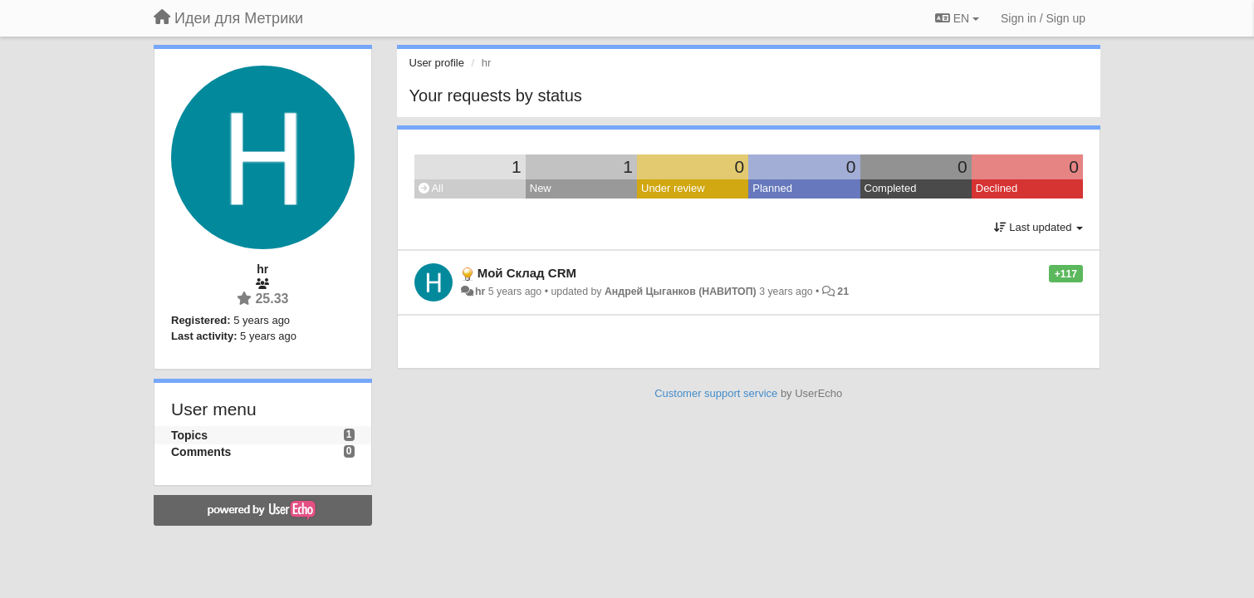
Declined (997, 188)
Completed (891, 188)
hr (480, 291)
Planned (772, 188)
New (540, 188)
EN (957, 18)
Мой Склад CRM (527, 273)
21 (843, 291)
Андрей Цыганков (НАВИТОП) (681, 291)
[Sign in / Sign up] (1043, 18)
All (431, 188)
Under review (673, 188)
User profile (436, 62)
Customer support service (715, 393)
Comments (201, 451)
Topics (189, 435)
